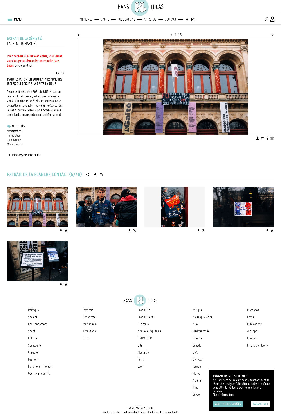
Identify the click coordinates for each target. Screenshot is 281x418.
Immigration (13, 136)
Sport (31, 331)
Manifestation (14, 131)
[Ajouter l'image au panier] (262, 138)
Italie (195, 387)
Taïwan (197, 366)
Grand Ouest (145, 317)
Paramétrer (260, 404)
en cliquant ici (23, 65)
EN (62, 73)
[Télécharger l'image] (257, 138)
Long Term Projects (40, 366)
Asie (195, 324)
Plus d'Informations (223, 395)
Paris (141, 359)
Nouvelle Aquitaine (149, 331)
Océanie (197, 338)
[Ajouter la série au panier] (101, 175)
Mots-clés (18, 126)
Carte (105, 19)
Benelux (197, 359)
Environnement (37, 324)
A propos (150, 19)
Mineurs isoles (14, 144)
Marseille (143, 352)
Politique (33, 310)
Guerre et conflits (39, 373)
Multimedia (90, 324)
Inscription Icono (257, 345)
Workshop (89, 331)
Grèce (196, 394)
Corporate (89, 317)
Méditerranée (201, 331)
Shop (86, 338)
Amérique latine (203, 317)
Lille (140, 345)
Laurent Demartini (21, 43)
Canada (197, 345)
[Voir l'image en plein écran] (272, 138)
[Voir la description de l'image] (267, 138)
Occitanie (143, 324)
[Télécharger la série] (95, 175)
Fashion (32, 359)
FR (57, 73)
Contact (170, 19)
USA (195, 352)
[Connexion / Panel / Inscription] (273, 19)
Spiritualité (35, 345)
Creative (33, 352)
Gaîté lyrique (14, 140)
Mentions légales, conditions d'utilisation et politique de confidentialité (140, 412)
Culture (32, 338)
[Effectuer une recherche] (266, 19)
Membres (86, 19)
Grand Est (144, 310)
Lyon (140, 366)
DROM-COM (145, 338)
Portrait (88, 310)
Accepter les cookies (228, 404)
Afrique (197, 310)
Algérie (197, 380)
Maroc (196, 373)
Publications (126, 19)
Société (32, 317)
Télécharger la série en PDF (26, 155)
